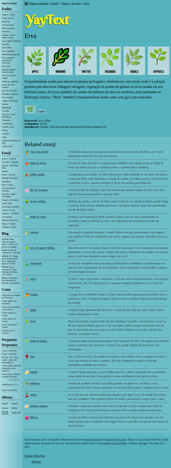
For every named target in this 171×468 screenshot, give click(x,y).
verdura (34, 232)
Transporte (6, 181)
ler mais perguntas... (14, 380)
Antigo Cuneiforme (10, 101)
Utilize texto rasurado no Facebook (11, 308)
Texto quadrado (8, 51)
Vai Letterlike (7, 97)
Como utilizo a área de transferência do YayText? (11, 368)
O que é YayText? (9, 350)
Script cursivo (7, 18)
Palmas (5, 130)
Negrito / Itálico (8, 14)
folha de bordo (38, 163)
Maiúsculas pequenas (11, 54)
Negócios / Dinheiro (10, 213)
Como (6, 289)
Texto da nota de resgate (9, 76)
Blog (5, 233)
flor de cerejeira (39, 189)
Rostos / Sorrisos (9, 158)
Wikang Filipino (5, 412)
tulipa (33, 309)
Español (14, 403)
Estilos (7, 9)
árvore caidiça (38, 201)
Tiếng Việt (16, 413)
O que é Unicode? (9, 354)
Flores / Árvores (8, 174)
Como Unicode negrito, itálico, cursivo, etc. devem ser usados (10, 243)
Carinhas (5, 111)
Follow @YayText (9, 390)
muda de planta (38, 340)
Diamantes (6, 120)
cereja (33, 394)
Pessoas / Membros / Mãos (10, 166)
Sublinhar (6, 31)
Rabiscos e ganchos (10, 81)
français (5, 408)
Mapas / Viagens (9, 223)
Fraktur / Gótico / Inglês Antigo (9, 36)
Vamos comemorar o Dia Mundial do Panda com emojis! (9, 271)
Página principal (9, 3)
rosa (32, 356)
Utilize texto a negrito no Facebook (11, 296)
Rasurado (6, 21)
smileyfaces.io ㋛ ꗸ (10, 384)
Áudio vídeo (7, 203)
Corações (6, 134)
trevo (33, 321)
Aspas (4, 137)
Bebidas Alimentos (10, 178)
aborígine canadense (10, 94)
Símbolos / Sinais (9, 227)
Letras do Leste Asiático (8, 86)
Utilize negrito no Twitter (9, 314)
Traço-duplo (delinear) (11, 41)
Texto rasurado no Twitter (9, 325)
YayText (36, 461)
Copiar (41, 111)
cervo (33, 278)
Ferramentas (7, 217)
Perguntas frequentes (10, 342)
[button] (26, 4)
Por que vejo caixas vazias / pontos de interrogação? (10, 360)
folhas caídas (37, 174)
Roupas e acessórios (10, 200)
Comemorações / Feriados (9, 189)
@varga (142, 443)
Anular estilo (7, 146)
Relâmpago (6, 107)
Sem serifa (6, 66)
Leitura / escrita (8, 210)
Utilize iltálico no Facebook (9, 302)
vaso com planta (39, 151)
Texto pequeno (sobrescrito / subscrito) (8, 60)
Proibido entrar (8, 127)
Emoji (6, 153)
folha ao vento (38, 216)
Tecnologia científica (10, 207)
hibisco (34, 417)
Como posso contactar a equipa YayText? (11, 375)
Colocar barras (8, 25)
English (5, 403)
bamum (5, 104)
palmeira (35, 383)
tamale (33, 372)
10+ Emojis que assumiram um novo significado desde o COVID (10, 260)
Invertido (5, 44)
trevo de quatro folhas (42, 247)
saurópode (35, 263)
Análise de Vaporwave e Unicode (11, 251)
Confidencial (7, 123)
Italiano (14, 408)
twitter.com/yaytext (93, 439)
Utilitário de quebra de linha (11, 141)
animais (5, 171)
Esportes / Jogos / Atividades (9, 195)
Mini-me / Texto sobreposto (8, 115)
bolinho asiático (39, 406)
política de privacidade (115, 443)
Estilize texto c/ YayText (8, 331)
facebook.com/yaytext (116, 439)
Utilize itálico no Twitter (9, 320)
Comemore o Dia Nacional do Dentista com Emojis (10, 280)
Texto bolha (7, 47)
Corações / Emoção (10, 162)
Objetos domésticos (10, 220)
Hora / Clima (7, 185)
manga (33, 294)
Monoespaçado (8, 28)
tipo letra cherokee (9, 90)
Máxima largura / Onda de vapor (9, 70)
